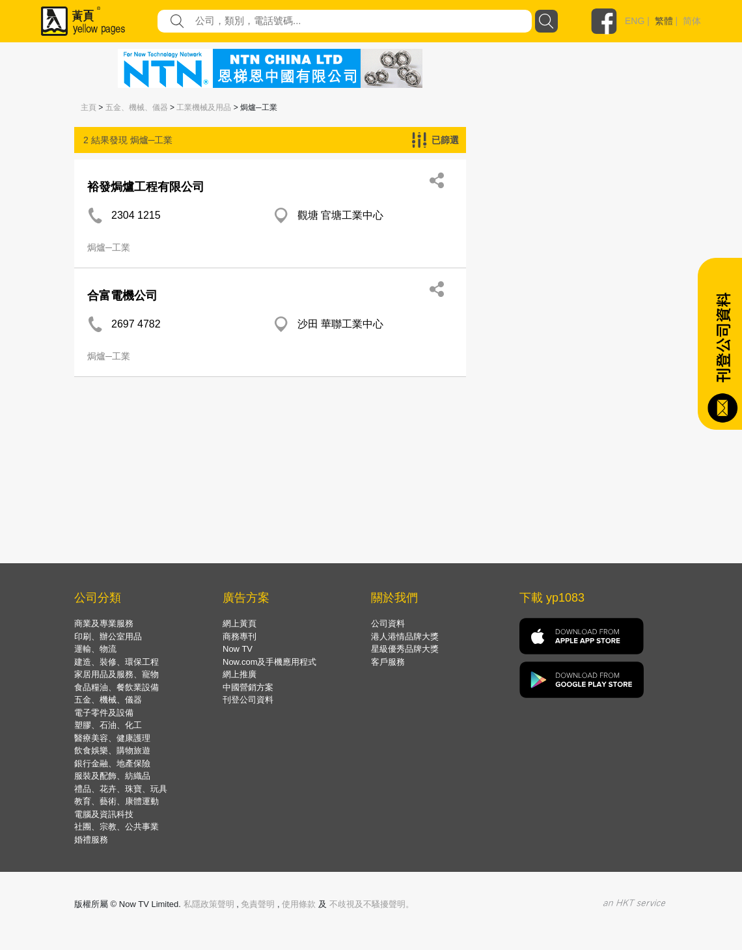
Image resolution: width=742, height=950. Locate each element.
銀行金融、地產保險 (112, 763)
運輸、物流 (95, 649)
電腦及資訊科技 (103, 814)
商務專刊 (239, 636)
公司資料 (388, 623)
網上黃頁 (239, 623)
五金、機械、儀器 (136, 107)
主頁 (88, 107)
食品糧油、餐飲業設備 (116, 687)
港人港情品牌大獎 (405, 636)
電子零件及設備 (103, 713)
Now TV (238, 649)
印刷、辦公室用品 (108, 636)
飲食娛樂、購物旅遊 (112, 750)
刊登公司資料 (248, 700)
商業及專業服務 (103, 623)
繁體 (664, 21)
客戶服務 (388, 662)
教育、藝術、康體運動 (116, 801)
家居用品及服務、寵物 (116, 674)
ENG (634, 21)
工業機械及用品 (203, 107)
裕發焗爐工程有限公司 (145, 186)
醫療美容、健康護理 (112, 738)
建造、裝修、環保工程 (116, 662)
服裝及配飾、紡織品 (112, 776)
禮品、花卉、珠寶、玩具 (120, 789)
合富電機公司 (122, 295)
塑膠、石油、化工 (108, 725)
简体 (692, 21)
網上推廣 (239, 674)
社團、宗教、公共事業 (116, 826)
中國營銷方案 (248, 687)
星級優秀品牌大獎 (405, 649)
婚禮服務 (91, 840)
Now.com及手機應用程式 (269, 662)
